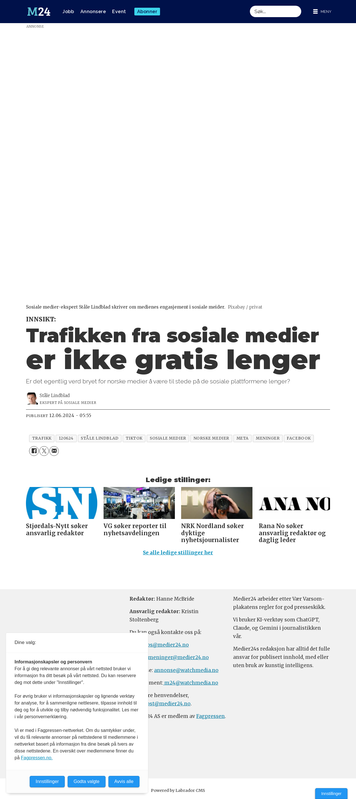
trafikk (42, 438)
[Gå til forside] (38, 11)
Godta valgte (87, 781)
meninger (268, 438)
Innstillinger (331, 793)
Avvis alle (124, 781)
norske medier (211, 438)
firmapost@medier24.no (160, 704)
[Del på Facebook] (34, 451)
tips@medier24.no (166, 645)
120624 (66, 438)
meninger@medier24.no (178, 657)
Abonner (147, 11)
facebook (299, 438)
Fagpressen (210, 716)
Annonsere (93, 11)
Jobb (68, 11)
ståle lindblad (100, 438)
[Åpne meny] (322, 11)
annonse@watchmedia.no (186, 670)
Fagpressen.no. (36, 757)
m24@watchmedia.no (190, 683)
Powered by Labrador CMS (178, 790)
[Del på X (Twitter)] (44, 451)
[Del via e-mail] (54, 451)
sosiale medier (168, 438)
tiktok (134, 438)
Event (119, 11)
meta (242, 438)
